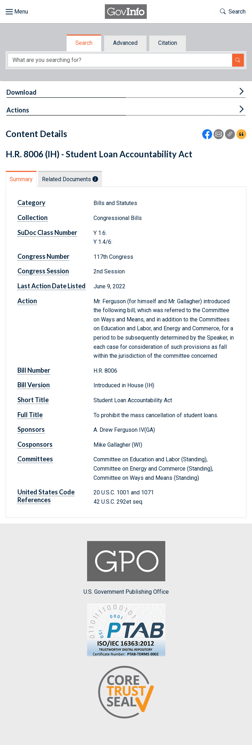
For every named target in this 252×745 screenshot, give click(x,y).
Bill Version (33, 385)
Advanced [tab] (125, 43)
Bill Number (33, 370)
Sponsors (31, 429)
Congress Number (43, 256)
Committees (35, 459)
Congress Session (43, 271)
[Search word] (120, 60)
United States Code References (46, 496)
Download (21, 92)
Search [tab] (83, 43)
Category (31, 202)
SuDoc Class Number (47, 232)
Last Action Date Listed (51, 286)
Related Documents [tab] (70, 179)
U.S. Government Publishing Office (126, 568)
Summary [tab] (21, 179)
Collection (32, 217)
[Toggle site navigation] (17, 12)
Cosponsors (35, 444)
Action (27, 301)
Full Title (30, 415)
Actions (17, 110)
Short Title (33, 400)
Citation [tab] (167, 43)
